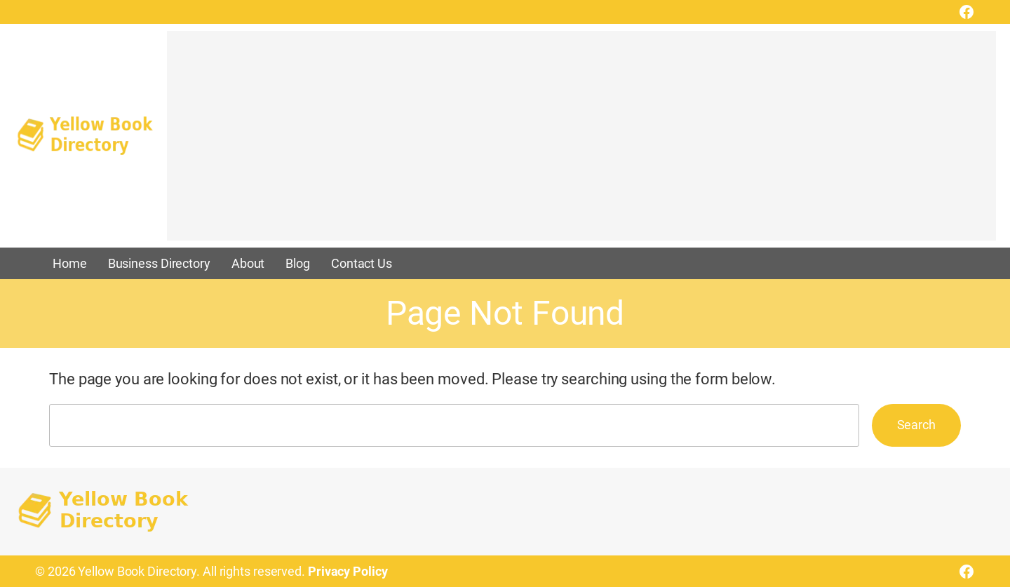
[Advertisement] (581, 142)
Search (916, 424)
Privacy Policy (348, 571)
